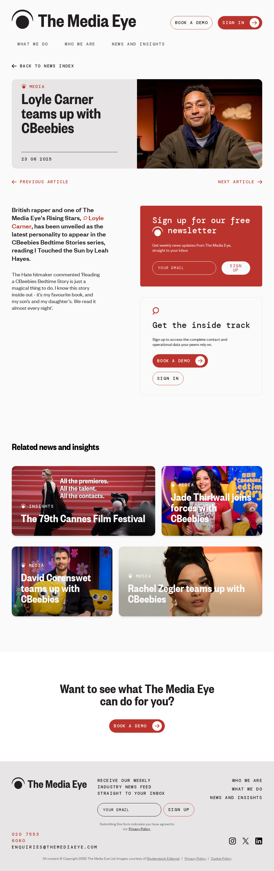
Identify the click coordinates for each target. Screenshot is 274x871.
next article (240, 181)
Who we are (80, 44)
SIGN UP (236, 268)
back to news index (47, 65)
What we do (32, 44)
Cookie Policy (221, 858)
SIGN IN (240, 23)
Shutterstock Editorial (163, 858)
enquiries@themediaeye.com (55, 847)
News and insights (138, 44)
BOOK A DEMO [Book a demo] (191, 22)
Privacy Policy (140, 828)
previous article (40, 181)
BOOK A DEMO (181, 361)
